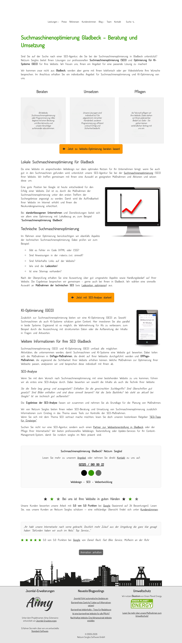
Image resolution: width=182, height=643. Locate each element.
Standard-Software (39, 630)
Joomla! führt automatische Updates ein (91, 598)
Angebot (81, 457)
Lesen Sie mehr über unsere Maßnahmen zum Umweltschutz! (142, 614)
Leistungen (42, 22)
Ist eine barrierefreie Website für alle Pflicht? (91, 613)
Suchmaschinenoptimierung (138, 173)
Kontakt (126, 22)
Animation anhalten (91, 552)
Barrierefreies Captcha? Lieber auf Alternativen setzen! (91, 604)
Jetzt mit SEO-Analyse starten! (91, 297)
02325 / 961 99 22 (91, 464)
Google (106, 505)
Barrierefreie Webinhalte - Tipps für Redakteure (91, 609)
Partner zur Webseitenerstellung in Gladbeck (118, 426)
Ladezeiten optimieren (94, 285)
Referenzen (70, 22)
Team (115, 22)
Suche (139, 22)
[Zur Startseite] (91, 8)
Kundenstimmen (89, 22)
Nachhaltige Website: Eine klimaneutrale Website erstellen (91, 619)
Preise (57, 22)
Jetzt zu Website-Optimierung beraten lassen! (91, 149)
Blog (104, 22)
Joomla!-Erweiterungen (46, 620)
